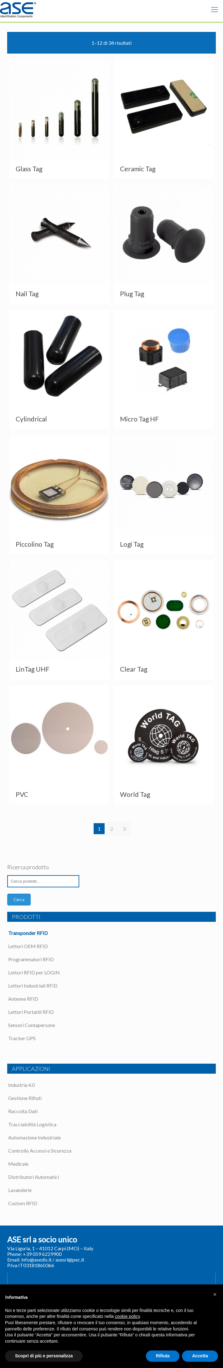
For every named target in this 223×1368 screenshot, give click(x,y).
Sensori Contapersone (31, 1025)
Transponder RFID (28, 933)
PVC (22, 794)
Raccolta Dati (23, 1111)
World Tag (135, 794)
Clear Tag (133, 669)
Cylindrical (31, 419)
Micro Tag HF (139, 419)
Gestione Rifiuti (25, 1098)
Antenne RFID (23, 999)
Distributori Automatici (33, 1177)
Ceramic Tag (137, 169)
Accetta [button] (200, 1355)
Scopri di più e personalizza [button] (44, 1355)
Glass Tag (29, 169)
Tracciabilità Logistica (32, 1124)
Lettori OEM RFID (28, 946)
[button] (215, 1294)
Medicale (18, 1164)
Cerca (18, 899)
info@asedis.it (36, 1259)
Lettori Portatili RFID (31, 1012)
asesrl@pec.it (69, 1259)
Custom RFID (22, 1203)
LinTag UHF (32, 669)
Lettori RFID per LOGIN (34, 972)
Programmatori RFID (31, 959)
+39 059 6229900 (42, 1254)
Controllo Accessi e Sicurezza (39, 1151)
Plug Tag (132, 293)
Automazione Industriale (34, 1137)
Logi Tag (131, 544)
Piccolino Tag (35, 544)
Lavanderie (20, 1190)
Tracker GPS (22, 1038)
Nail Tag (27, 293)
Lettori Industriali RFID (33, 986)
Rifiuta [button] (163, 1355)
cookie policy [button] (127, 1316)
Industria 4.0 (21, 1085)
